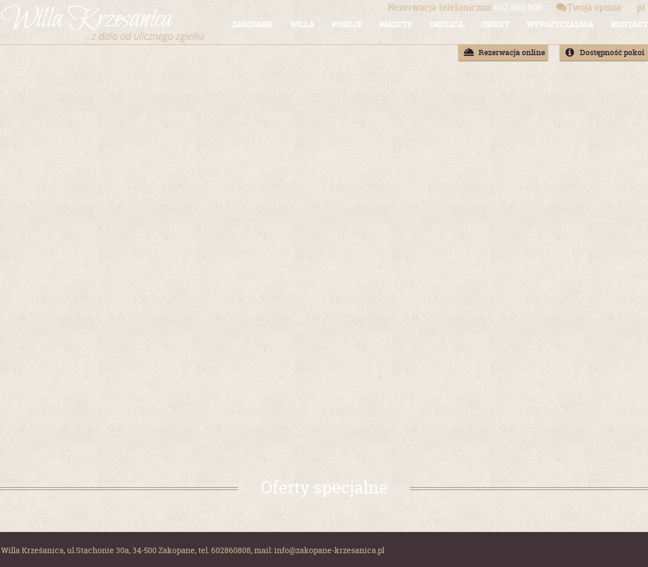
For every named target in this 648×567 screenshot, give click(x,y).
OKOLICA (447, 24)
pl (641, 7)
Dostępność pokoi (612, 52)
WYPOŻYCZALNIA (560, 24)
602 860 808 (465, 7)
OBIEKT (495, 24)
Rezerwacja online (512, 52)
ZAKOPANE (252, 24)
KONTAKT (629, 24)
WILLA (302, 24)
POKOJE (347, 24)
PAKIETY (396, 24)
